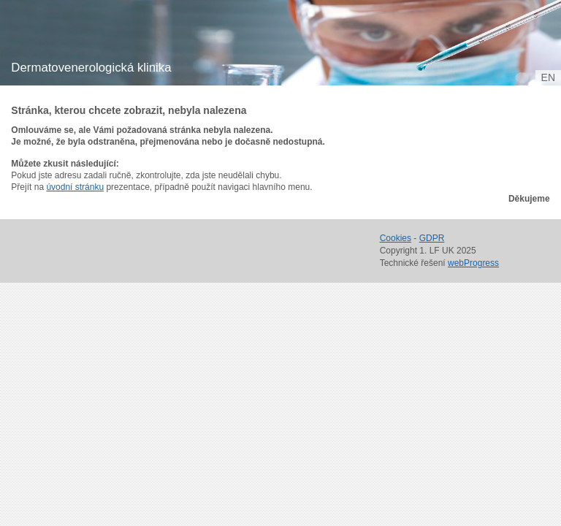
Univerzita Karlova (120, 51)
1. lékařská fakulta (94, 36)
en (548, 77)
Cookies (395, 238)
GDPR (432, 238)
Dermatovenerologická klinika (91, 68)
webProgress (473, 263)
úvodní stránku (75, 187)
